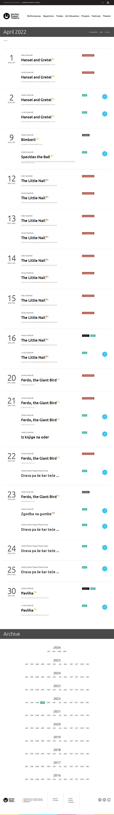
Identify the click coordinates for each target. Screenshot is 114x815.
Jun (54, 664)
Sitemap (70, 800)
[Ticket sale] (104, 96)
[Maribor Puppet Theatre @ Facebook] (100, 800)
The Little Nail (33, 180)
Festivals (96, 16)
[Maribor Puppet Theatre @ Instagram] (104, 800)
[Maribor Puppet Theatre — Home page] (11, 16)
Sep (71, 664)
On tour (107, 32)
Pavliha (27, 593)
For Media (55, 800)
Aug (65, 664)
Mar (59, 651)
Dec (87, 664)
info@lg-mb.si (26, 801)
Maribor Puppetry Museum (31, 2)
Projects (85, 16)
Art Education (72, 16)
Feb (53, 651)
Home (5, 40)
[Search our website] (108, 2)
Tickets (59, 16)
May (48, 664)
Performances (34, 16)
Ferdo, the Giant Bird (39, 380)
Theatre (107, 16)
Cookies (70, 798)
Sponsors (55, 798)
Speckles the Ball (35, 157)
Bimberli (28, 139)
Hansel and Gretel (36, 60)
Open (101, 32)
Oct (76, 664)
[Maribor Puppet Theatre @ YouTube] (109, 800)
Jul (60, 664)
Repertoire (48, 16)
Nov (82, 664)
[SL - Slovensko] (103, 2)
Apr (64, 651)
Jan (48, 651)
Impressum (71, 802)
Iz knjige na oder (35, 437)
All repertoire (93, 32)
